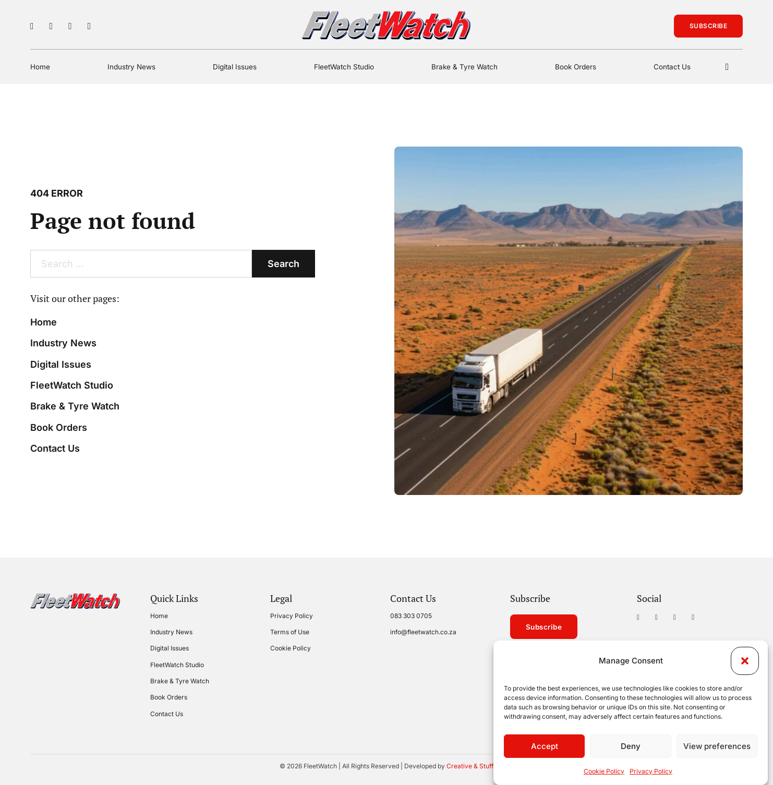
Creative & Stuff (469, 766)
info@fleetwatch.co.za (423, 632)
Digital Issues (235, 67)
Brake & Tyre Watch (464, 67)
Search (283, 263)
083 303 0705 (411, 616)
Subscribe (709, 26)
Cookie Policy (604, 772)
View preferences (717, 747)
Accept (544, 747)
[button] (744, 661)
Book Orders (575, 67)
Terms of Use (289, 632)
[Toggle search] (727, 66)
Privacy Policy (651, 772)
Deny (631, 747)
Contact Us (672, 67)
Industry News (131, 67)
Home (40, 67)
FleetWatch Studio (344, 67)
